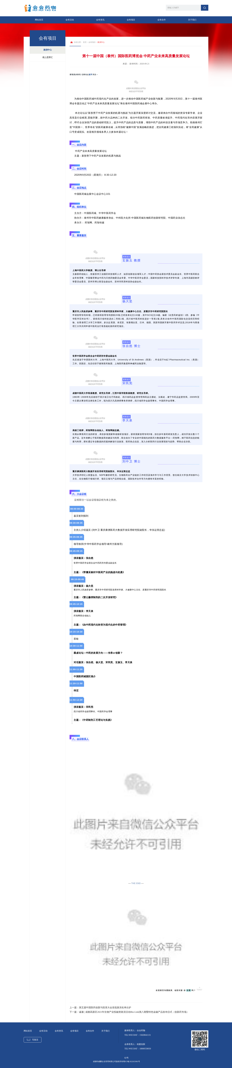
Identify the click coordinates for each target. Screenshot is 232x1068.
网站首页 (39, 20)
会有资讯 (100, 20)
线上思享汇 (47, 57)
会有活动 (70, 20)
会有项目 (131, 20)
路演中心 (48, 50)
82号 (126, 1058)
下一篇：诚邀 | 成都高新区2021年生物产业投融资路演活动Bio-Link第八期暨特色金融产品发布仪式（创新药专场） (129, 1012)
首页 (85, 42)
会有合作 (161, 20)
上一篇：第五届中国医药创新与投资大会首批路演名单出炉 (100, 1007)
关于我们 (192, 20)
